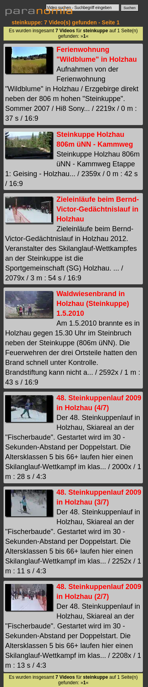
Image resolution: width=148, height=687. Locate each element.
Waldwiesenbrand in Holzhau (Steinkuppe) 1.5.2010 (92, 303)
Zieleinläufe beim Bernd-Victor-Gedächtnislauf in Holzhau (97, 209)
